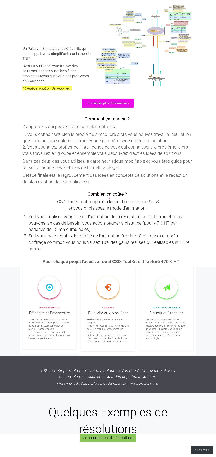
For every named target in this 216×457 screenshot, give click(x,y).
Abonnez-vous (202, 449)
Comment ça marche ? (107, 118)
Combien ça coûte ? (107, 194)
